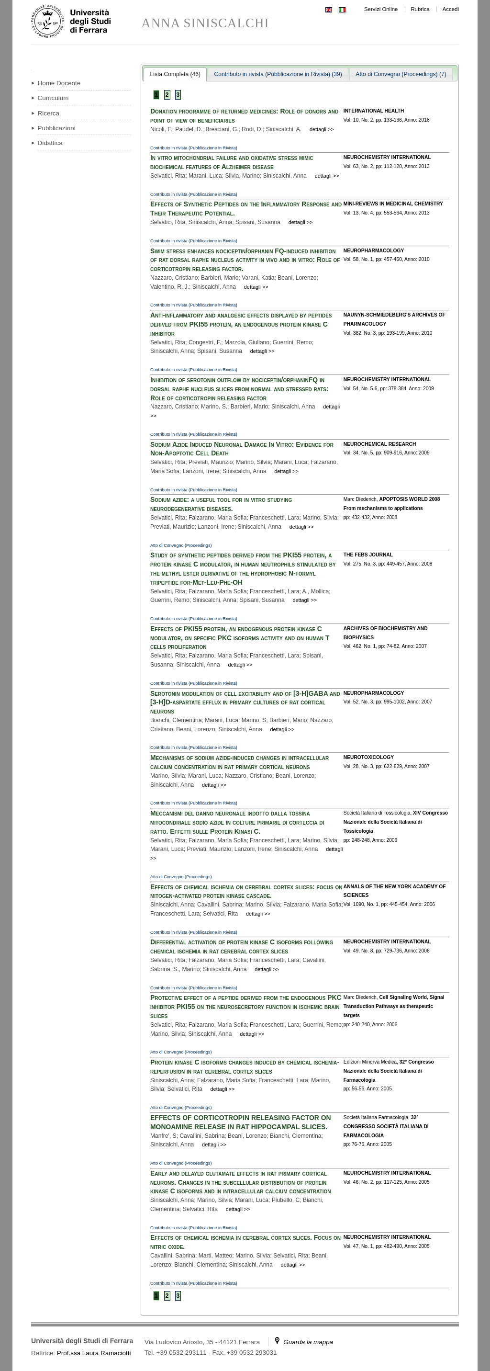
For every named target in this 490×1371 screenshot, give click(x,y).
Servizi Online (381, 9)
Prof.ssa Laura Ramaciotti (94, 1353)
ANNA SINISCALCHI (205, 23)
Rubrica (420, 9)
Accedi (451, 9)
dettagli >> (322, 129)
